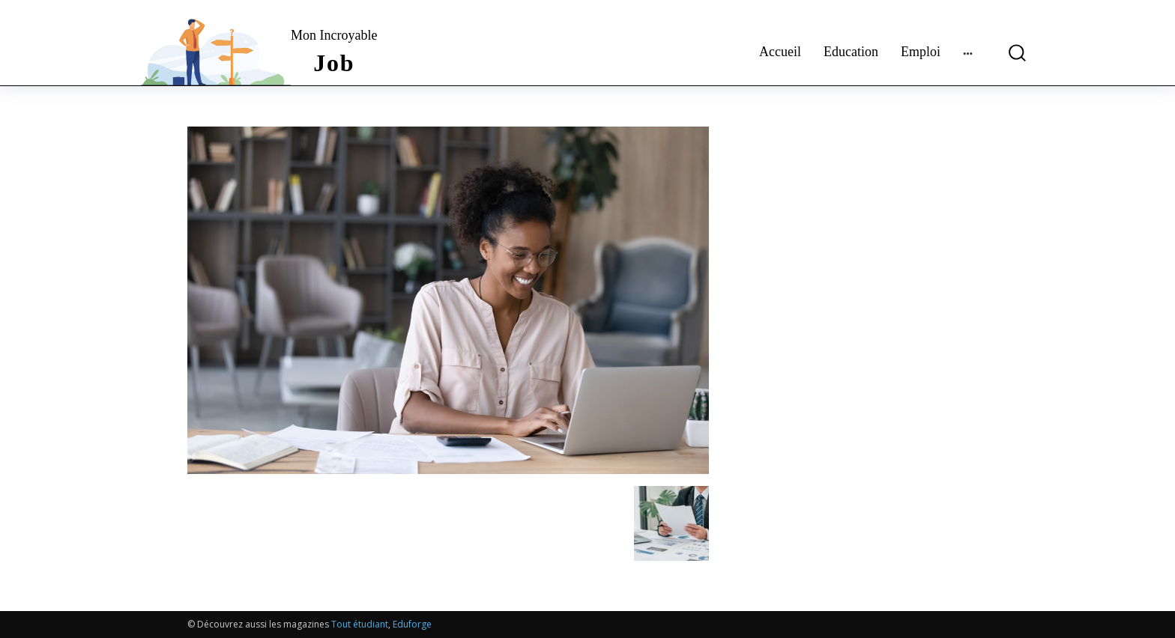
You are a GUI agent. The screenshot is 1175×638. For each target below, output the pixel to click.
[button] (1011, 52)
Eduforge (412, 624)
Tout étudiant (359, 624)
